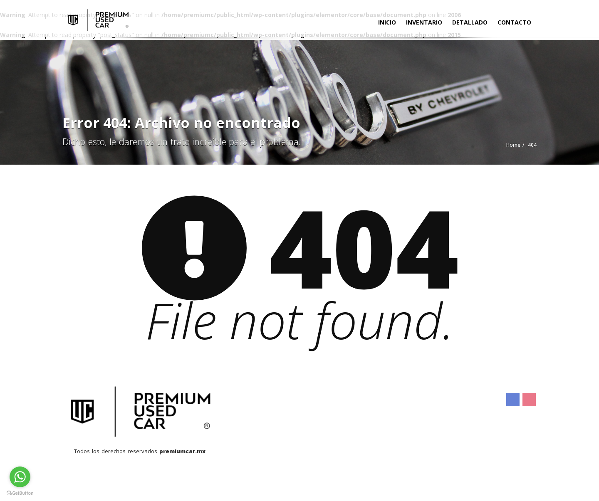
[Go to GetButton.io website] (20, 492)
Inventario (424, 22)
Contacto (514, 22)
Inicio (387, 22)
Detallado (470, 22)
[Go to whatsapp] (20, 476)
